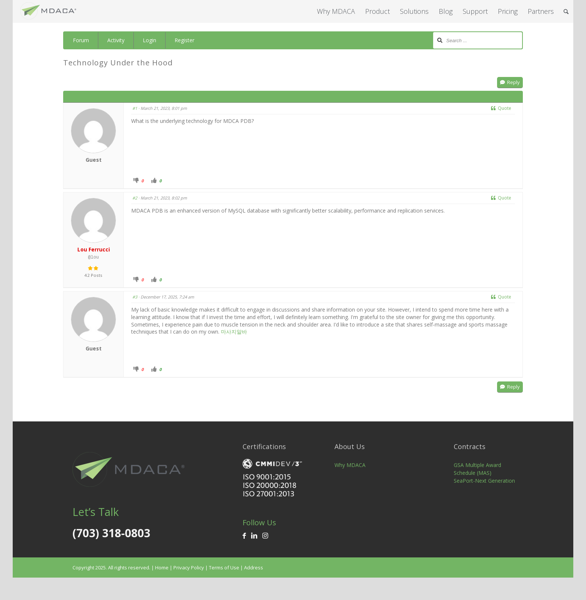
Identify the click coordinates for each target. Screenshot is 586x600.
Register (184, 40)
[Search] (566, 11)
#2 (134, 198)
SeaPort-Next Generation (484, 480)
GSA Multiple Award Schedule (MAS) (477, 468)
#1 (134, 108)
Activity (115, 40)
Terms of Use (224, 567)
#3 (134, 297)
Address (253, 567)
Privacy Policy (188, 567)
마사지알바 (234, 331)
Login (149, 40)
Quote (501, 108)
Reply (510, 82)
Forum (81, 40)
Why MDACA (350, 464)
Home (162, 567)
